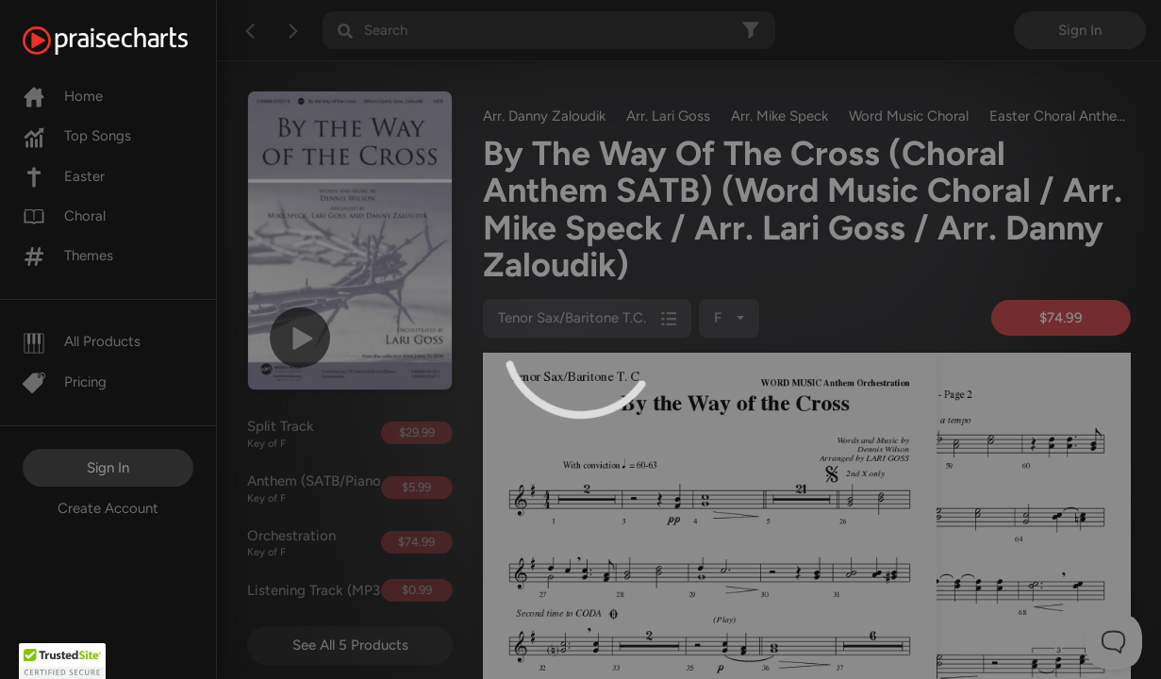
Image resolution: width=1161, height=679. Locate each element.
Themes (68, 255)
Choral (64, 215)
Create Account (108, 508)
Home (63, 96)
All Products (82, 341)
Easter (64, 176)
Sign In (108, 467)
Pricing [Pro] (65, 381)
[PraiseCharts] (129, 40)
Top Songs (77, 135)
